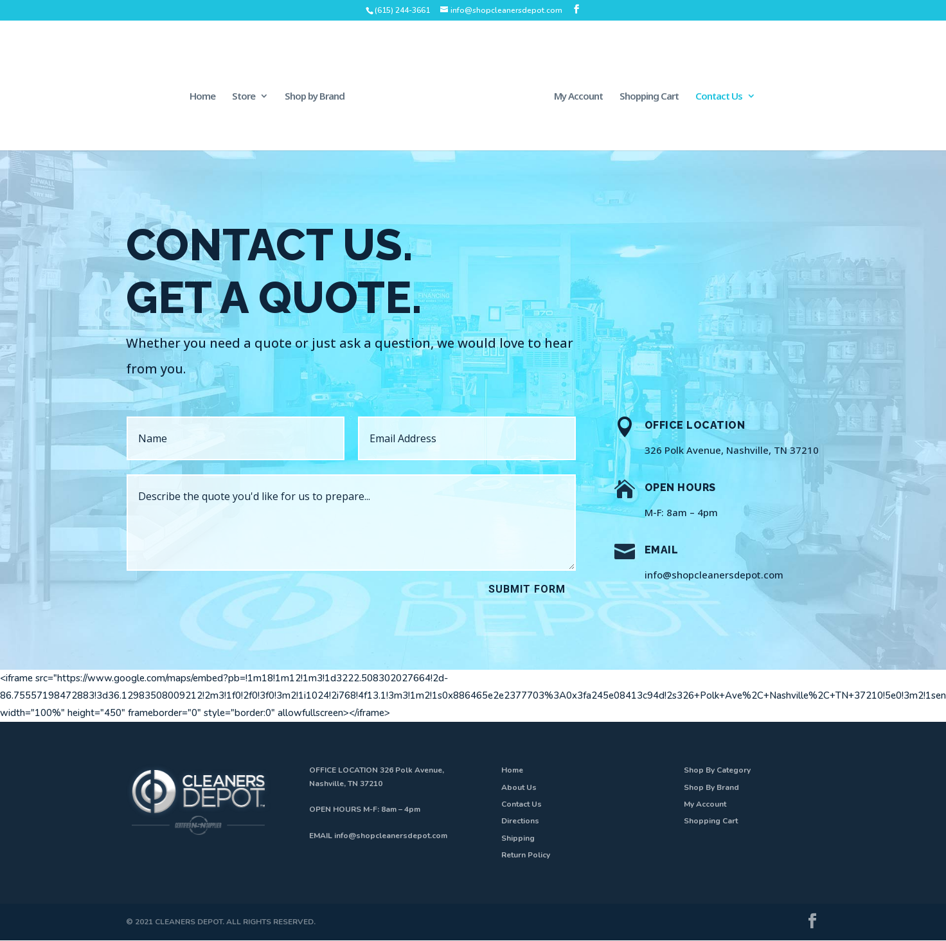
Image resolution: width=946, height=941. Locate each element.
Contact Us (718, 96)
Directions (520, 821)
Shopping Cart (649, 96)
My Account (578, 96)
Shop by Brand (314, 96)
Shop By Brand (711, 787)
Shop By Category (717, 770)
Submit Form (527, 589)
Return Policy (525, 855)
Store (243, 96)
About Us (519, 787)
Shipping (518, 838)
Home (202, 96)
